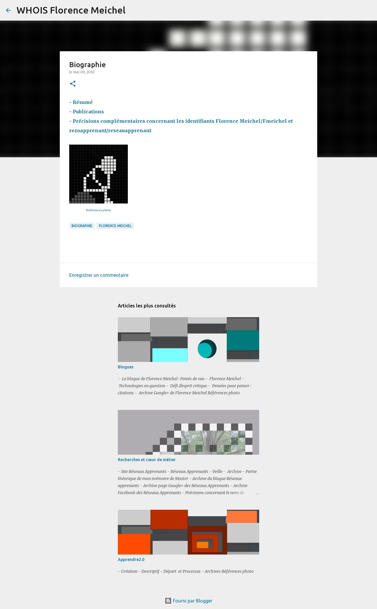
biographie (82, 226)
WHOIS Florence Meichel (70, 10)
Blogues (125, 367)
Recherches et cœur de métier (147, 459)
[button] (72, 84)
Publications (89, 112)
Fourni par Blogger (188, 600)
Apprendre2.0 (131, 559)
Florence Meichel (115, 226)
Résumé (83, 102)
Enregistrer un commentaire (98, 275)
